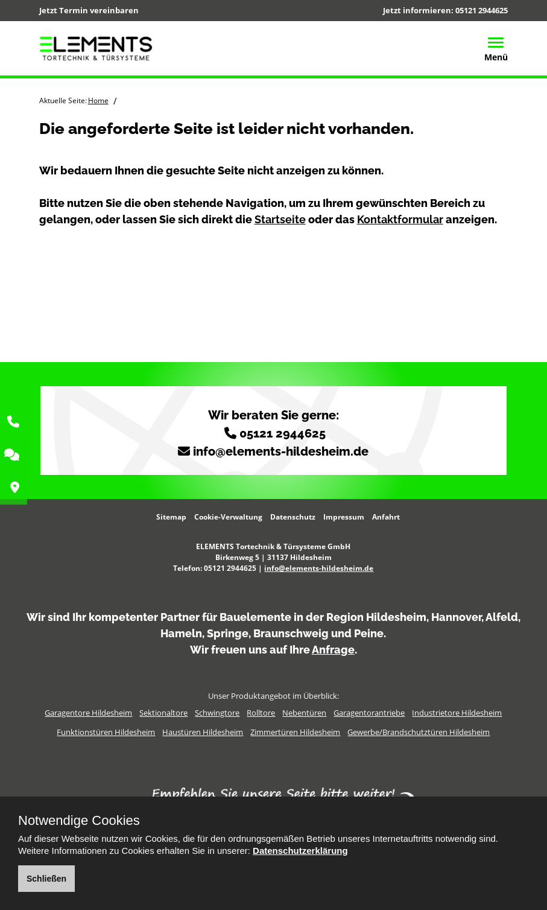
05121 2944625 (481, 10)
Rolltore (261, 712)
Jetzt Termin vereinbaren (89, 10)
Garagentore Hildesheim (88, 712)
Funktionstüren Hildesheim (106, 732)
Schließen (46, 878)
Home (98, 100)
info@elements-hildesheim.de (280, 451)
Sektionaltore (163, 712)
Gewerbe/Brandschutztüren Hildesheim (418, 732)
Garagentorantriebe (369, 712)
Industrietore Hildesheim (457, 712)
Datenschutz (292, 517)
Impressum (343, 517)
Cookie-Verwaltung (228, 517)
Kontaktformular (400, 219)
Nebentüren (304, 712)
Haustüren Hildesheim (202, 732)
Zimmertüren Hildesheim (295, 732)
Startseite (280, 219)
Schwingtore (217, 712)
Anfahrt (386, 517)
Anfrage (333, 649)
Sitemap (171, 517)
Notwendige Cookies (79, 821)
